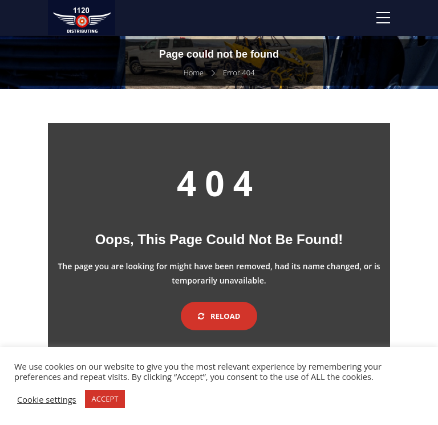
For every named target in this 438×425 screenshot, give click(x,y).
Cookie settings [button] (46, 399)
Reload (219, 316)
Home (193, 72)
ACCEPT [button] (105, 399)
